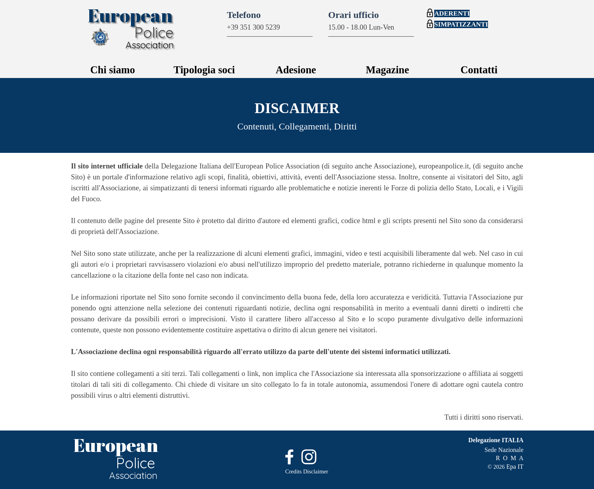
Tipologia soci (204, 70)
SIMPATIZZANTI (461, 24)
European (130, 15)
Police (153, 32)
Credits (293, 471)
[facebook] (289, 457)
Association (150, 45)
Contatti (479, 70)
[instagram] (309, 457)
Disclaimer (315, 471)
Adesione (296, 70)
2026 (499, 467)
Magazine (387, 70)
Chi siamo (112, 70)
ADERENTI (452, 13)
